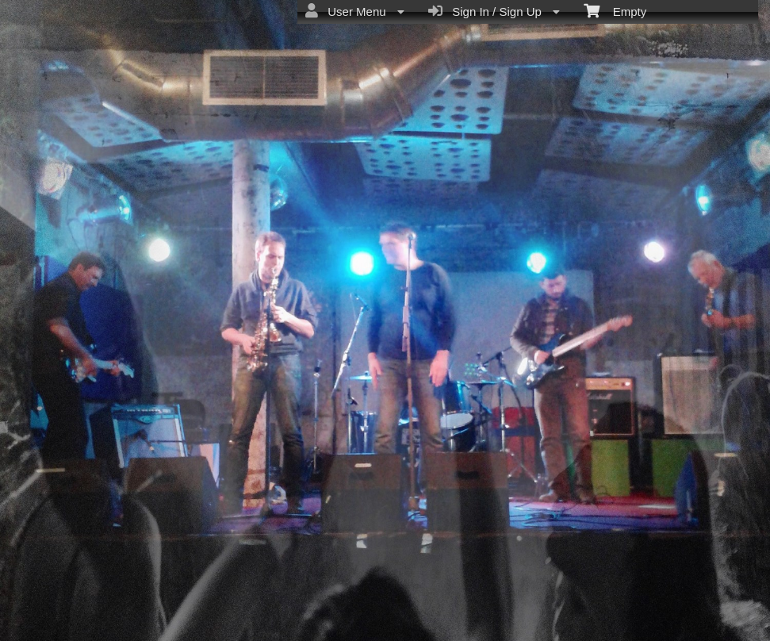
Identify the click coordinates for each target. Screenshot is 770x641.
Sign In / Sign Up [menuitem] (494, 11)
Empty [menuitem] (615, 10)
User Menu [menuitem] (354, 11)
